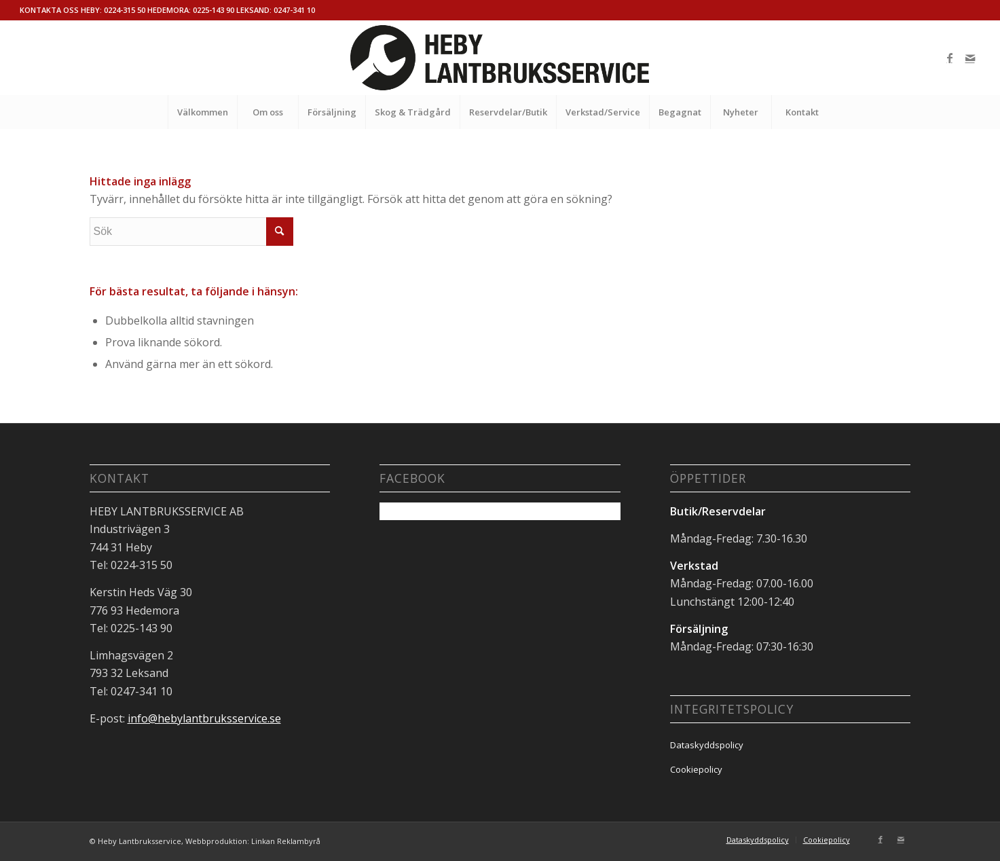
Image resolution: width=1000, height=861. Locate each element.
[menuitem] (202, 112)
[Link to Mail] (970, 58)
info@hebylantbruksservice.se (204, 718)
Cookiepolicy (696, 769)
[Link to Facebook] (950, 58)
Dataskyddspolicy (706, 745)
